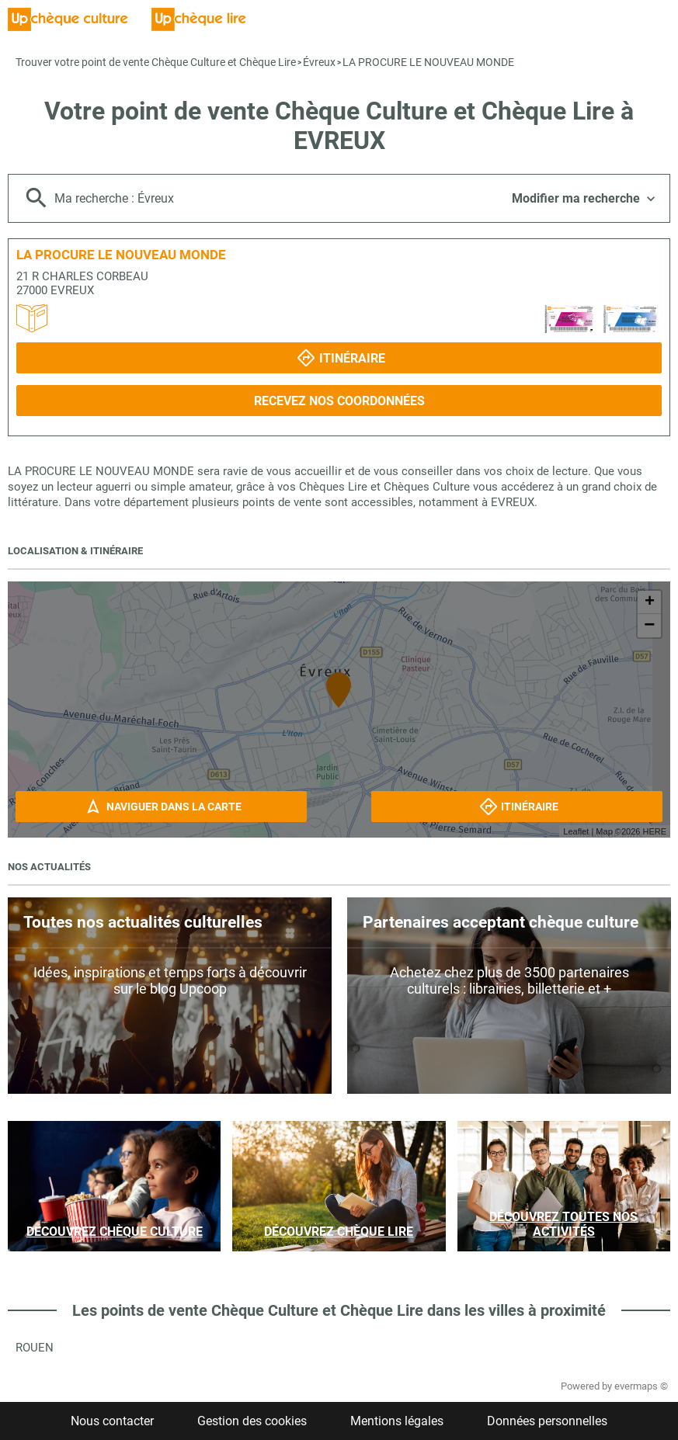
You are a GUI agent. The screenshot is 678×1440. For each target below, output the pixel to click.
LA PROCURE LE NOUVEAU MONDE (428, 62)
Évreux (319, 62)
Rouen (35, 1348)
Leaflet (576, 831)
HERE (654, 831)
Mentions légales (396, 1421)
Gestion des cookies (252, 1421)
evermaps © (641, 1386)
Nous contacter (112, 1421)
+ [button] (650, 602)
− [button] (649, 625)
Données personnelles (547, 1421)
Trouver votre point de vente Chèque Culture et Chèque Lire (156, 62)
